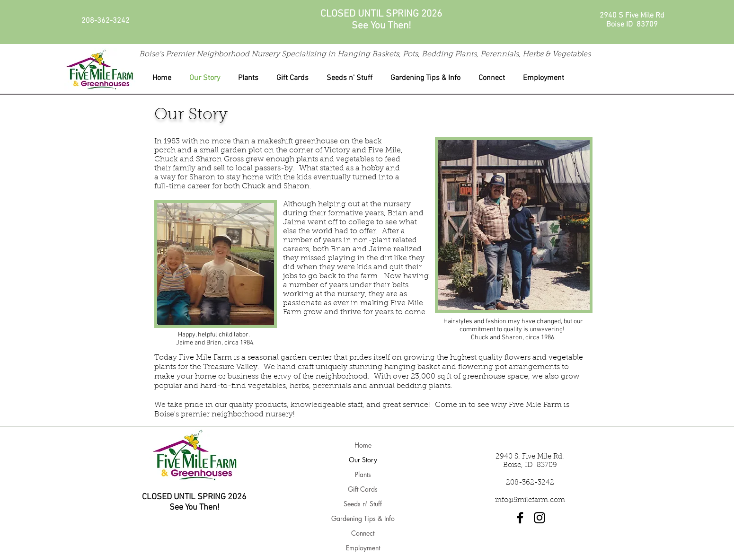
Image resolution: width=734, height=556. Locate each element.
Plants (363, 474)
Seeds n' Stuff (363, 503)
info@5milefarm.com (530, 500)
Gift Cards (363, 489)
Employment (363, 547)
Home (362, 445)
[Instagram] (539, 517)
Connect (362, 533)
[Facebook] (520, 517)
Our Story (363, 459)
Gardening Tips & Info (363, 518)
